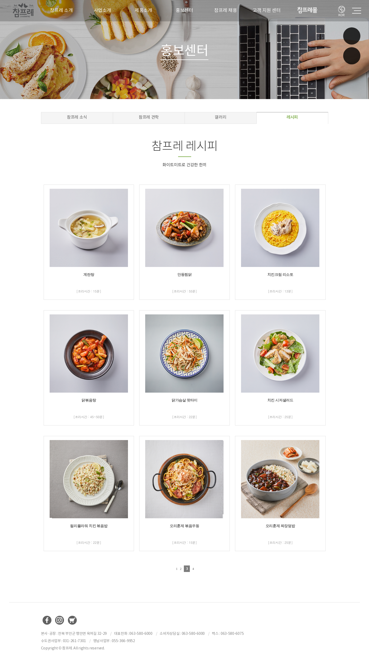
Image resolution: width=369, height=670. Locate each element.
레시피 (292, 117)
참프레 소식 (77, 117)
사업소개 (102, 10)
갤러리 (220, 117)
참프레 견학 (149, 117)
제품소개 (143, 10)
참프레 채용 (225, 10)
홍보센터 (184, 10)
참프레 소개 (61, 10)
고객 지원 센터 (267, 10)
